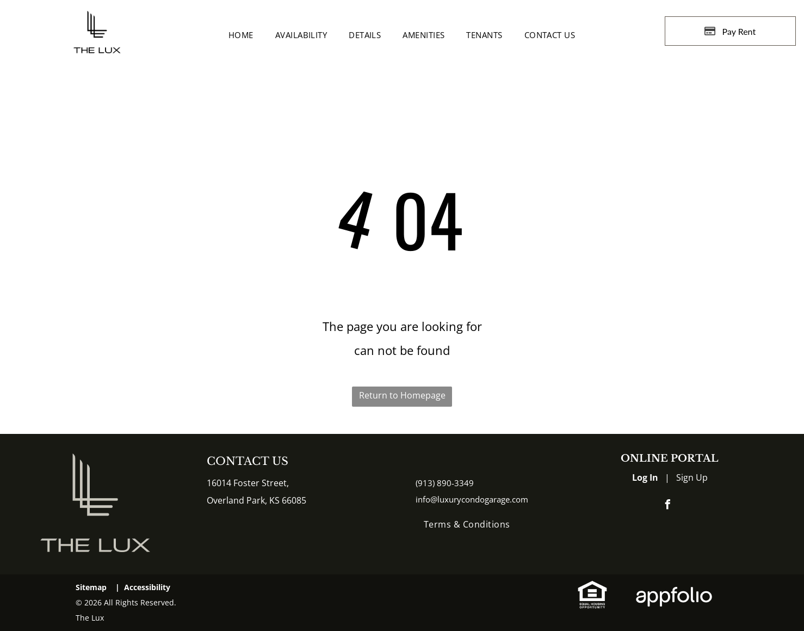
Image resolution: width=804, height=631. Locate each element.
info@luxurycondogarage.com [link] (472, 499)
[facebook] (668, 506)
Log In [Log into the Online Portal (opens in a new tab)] (645, 477)
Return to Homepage (402, 395)
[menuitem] (241, 35)
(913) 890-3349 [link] (445, 482)
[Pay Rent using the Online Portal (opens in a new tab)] (730, 31)
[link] (592, 589)
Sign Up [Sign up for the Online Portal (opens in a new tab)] (692, 477)
